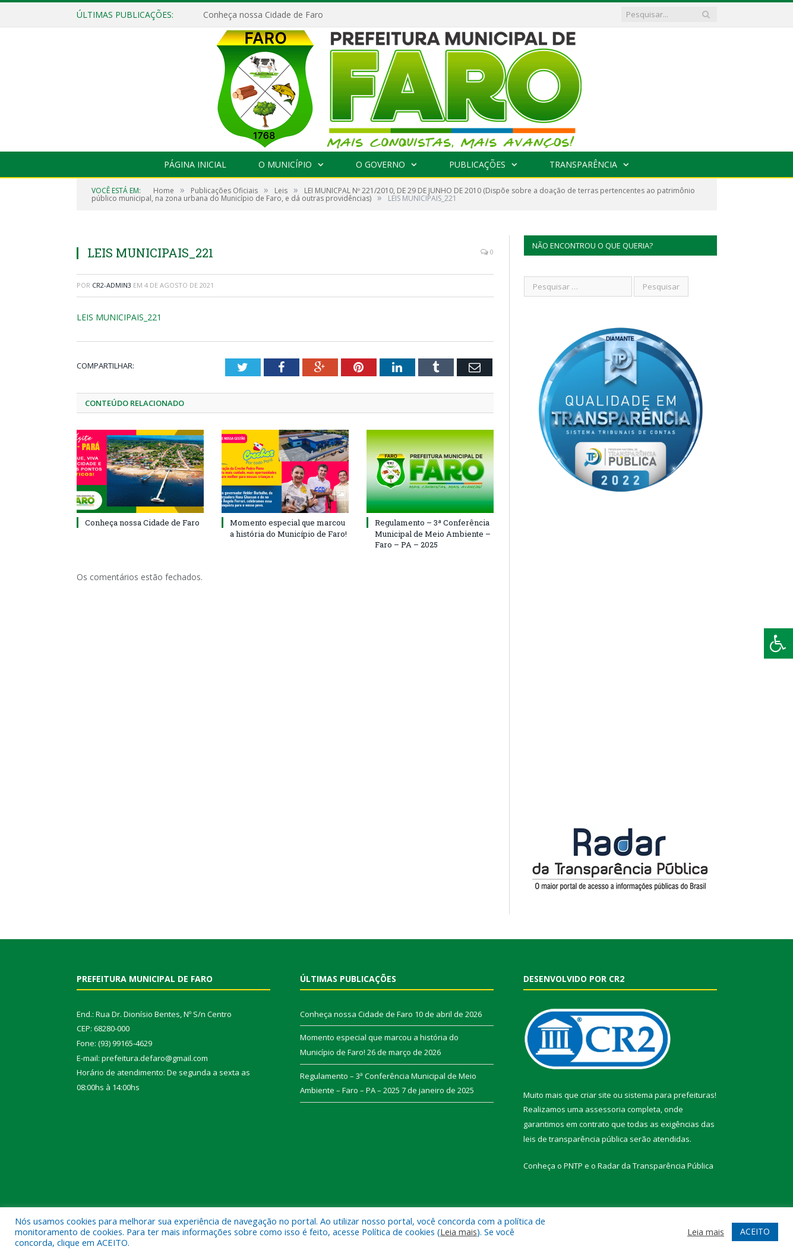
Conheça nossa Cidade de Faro (263, 15)
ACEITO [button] (755, 1231)
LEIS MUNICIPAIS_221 (119, 317)
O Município (285, 164)
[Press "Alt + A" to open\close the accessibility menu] (778, 643)
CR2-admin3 (111, 285)
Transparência (583, 164)
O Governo (380, 164)
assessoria (605, 1109)
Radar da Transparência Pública (655, 1165)
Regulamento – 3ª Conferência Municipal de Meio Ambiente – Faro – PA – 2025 (433, 533)
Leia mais (458, 1232)
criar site (595, 1095)
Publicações (477, 164)
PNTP (573, 1165)
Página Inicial (195, 164)
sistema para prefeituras (669, 1095)
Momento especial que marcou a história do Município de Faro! (288, 528)
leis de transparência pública (575, 1139)
